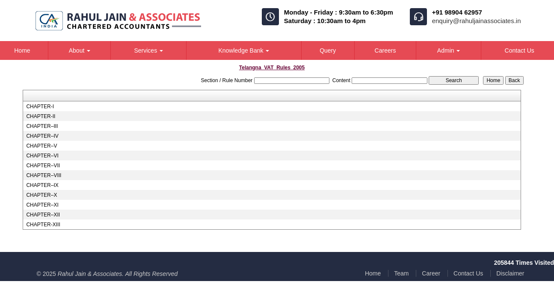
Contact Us (468, 273)
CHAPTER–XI (42, 205)
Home (373, 273)
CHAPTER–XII (43, 215)
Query (328, 50)
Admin (448, 50)
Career (431, 273)
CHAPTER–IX (42, 185)
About (79, 50)
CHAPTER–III (42, 126)
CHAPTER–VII (43, 166)
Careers (385, 50)
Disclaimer (510, 273)
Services (148, 50)
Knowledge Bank (243, 50)
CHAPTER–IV (42, 136)
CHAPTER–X (41, 195)
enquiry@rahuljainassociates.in (476, 20)
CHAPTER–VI (42, 156)
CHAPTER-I (40, 107)
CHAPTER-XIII (43, 225)
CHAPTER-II (40, 116)
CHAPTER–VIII (43, 175)
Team (401, 273)
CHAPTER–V (41, 146)
